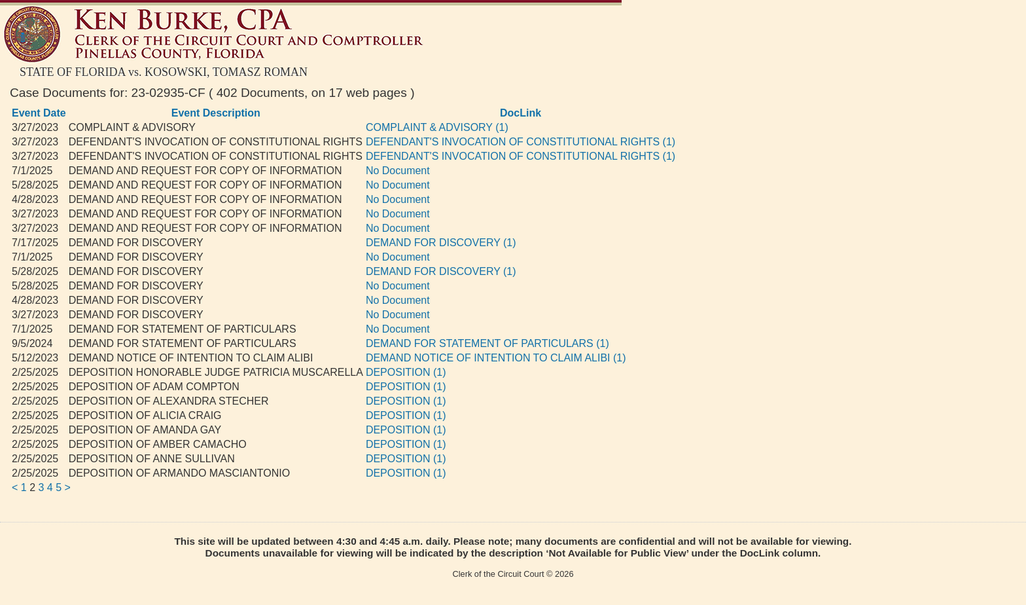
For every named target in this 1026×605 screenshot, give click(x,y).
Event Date (39, 113)
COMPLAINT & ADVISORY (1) (437, 127)
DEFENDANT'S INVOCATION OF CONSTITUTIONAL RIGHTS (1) (520, 141)
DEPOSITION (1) (406, 372)
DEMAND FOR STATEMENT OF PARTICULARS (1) (487, 343)
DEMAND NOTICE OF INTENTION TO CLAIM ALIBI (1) (496, 357)
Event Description (215, 113)
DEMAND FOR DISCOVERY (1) (441, 242)
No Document (398, 170)
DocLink (520, 113)
